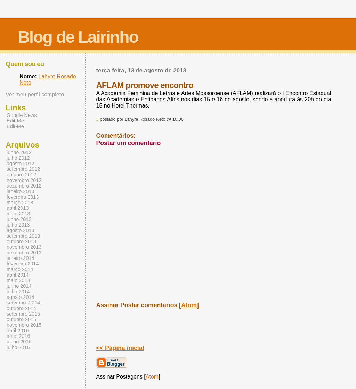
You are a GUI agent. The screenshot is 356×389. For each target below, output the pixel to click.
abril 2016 (18, 330)
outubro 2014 (21, 308)
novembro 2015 (24, 325)
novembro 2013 (24, 247)
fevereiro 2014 (23, 264)
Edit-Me (15, 121)
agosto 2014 (20, 297)
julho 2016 (18, 347)
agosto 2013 (20, 230)
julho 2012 (18, 158)
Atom (189, 305)
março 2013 (20, 202)
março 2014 (20, 269)
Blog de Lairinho (78, 37)
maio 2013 (18, 213)
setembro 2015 (23, 314)
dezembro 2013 (24, 252)
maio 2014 (18, 280)
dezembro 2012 (24, 186)
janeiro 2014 (20, 258)
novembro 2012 (24, 180)
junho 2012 (19, 152)
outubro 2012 (21, 174)
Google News (22, 115)
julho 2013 (18, 225)
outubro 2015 (21, 319)
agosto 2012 (20, 163)
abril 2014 (18, 275)
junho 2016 (19, 341)
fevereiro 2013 (23, 197)
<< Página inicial (120, 347)
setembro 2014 (23, 302)
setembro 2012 (23, 169)
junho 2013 (19, 219)
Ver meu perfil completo (35, 94)
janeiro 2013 (20, 191)
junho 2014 (19, 286)
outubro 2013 (21, 241)
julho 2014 (18, 291)
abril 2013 (18, 208)
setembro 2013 (23, 236)
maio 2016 (18, 336)
